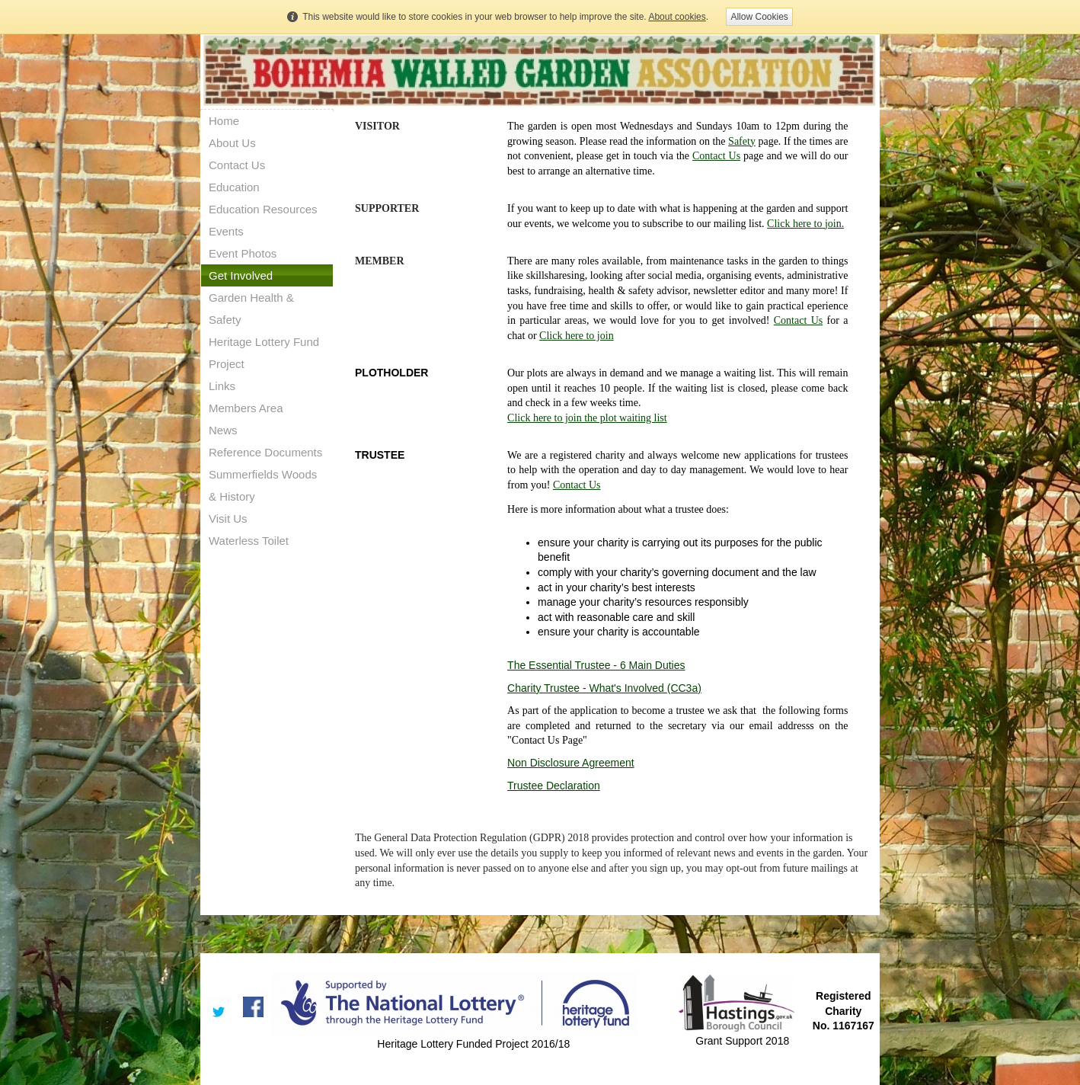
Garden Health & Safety (251, 308)
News (223, 430)
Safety (742, 141)
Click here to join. (805, 223)
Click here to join (576, 335)
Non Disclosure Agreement (570, 763)
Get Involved (241, 275)
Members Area (246, 408)
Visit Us (228, 518)
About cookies (676, 16)
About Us (232, 142)
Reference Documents (265, 452)
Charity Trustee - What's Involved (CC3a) (604, 688)
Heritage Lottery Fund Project (264, 352)
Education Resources (263, 209)
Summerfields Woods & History (263, 485)
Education (234, 187)
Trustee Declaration (553, 785)
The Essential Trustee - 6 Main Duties (596, 665)
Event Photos (242, 253)
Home (224, 120)
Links (222, 385)
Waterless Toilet (249, 540)
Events (226, 231)
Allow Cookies (759, 16)
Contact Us (237, 164)
